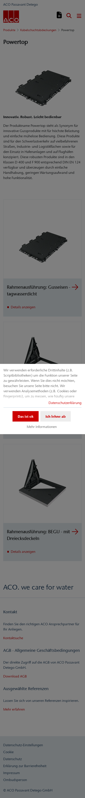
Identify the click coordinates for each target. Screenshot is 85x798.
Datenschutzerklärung (65, 403)
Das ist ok (25, 416)
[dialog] (42, 399)
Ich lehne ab (56, 416)
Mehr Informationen (42, 426)
